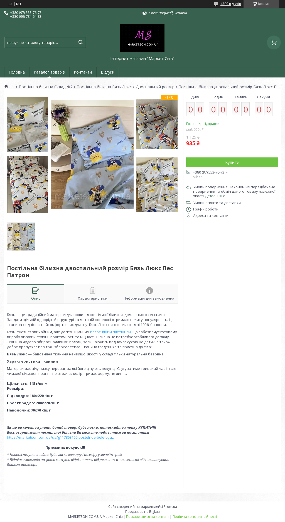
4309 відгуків (230, 3)
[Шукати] (80, 42)
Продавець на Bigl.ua (142, 511)
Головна (17, 72)
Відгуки (107, 72)
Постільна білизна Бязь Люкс (104, 86)
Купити (232, 162)
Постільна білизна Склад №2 (46, 86)
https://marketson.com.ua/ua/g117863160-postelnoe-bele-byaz (60, 437)
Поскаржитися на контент (147, 516)
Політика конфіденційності (195, 516)
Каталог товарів (49, 72)
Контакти (83, 72)
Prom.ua (170, 506)
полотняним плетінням (110, 331)
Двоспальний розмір (155, 86)
